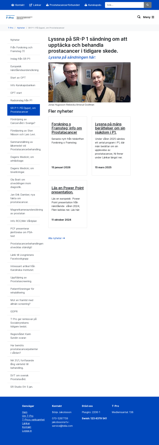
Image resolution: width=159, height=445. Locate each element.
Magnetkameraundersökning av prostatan (25, 211)
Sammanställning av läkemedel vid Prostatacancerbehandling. (25, 145)
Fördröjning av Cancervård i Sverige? (22, 121)
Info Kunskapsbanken (22, 85)
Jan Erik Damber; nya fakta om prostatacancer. (22, 198)
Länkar (26, 423)
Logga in (27, 430)
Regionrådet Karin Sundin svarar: (20, 336)
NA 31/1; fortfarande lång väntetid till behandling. (22, 364)
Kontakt (26, 427)
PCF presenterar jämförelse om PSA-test (21, 232)
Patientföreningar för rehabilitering (22, 290)
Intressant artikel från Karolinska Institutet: (22, 268)
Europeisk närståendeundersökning (24, 68)
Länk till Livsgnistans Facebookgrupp (22, 256)
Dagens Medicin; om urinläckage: (22, 158)
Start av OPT (18, 77)
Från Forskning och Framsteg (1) (21, 49)
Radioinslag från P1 (21, 100)
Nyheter (21, 28)
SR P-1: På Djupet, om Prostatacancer (23, 109)
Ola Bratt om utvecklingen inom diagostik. (20, 183)
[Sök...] (124, 5)
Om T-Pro (27, 415)
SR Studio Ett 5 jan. (21, 386)
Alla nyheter (56, 238)
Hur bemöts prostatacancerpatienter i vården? (24, 349)
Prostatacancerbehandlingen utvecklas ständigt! (25, 245)
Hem (24, 412)
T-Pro (10, 28)
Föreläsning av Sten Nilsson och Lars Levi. (22, 132)
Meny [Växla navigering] (148, 17)
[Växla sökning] (139, 17)
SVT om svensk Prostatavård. (19, 377)
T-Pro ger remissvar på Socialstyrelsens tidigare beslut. (23, 322)
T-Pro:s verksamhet (33, 419)
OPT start (16, 92)
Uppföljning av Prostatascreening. (21, 279)
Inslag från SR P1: (20, 58)
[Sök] (148, 5)
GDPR (14, 311)
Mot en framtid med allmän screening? (21, 302)
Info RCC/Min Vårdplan (23, 220)
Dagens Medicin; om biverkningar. (22, 170)
